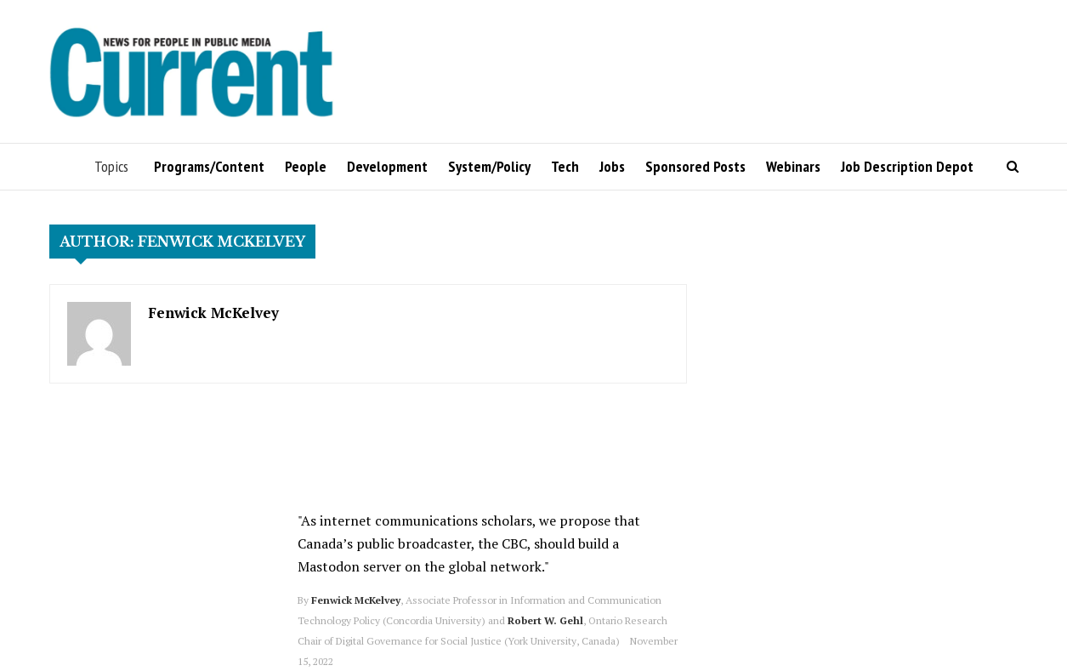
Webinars (793, 166)
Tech (565, 166)
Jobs (612, 166)
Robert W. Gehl (545, 620)
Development (387, 166)
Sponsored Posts (695, 166)
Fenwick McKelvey (213, 312)
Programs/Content (209, 166)
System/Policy (489, 166)
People (305, 166)
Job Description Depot (907, 166)
